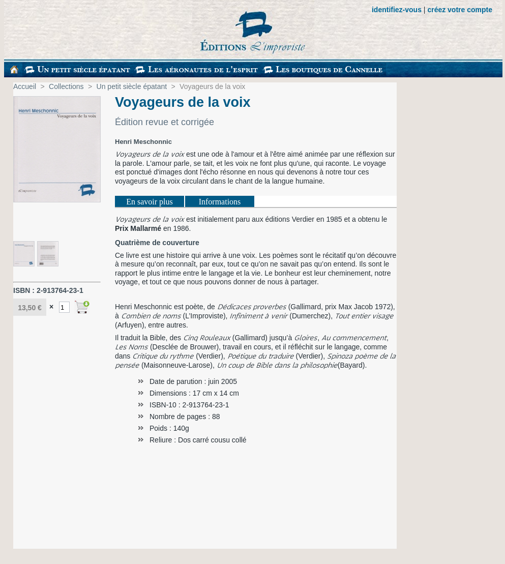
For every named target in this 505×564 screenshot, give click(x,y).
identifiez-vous (397, 10)
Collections (66, 86)
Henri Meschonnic (143, 141)
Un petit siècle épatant (132, 86)
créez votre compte (459, 10)
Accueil (24, 86)
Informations (220, 201)
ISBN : (25, 290)
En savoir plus (149, 201)
